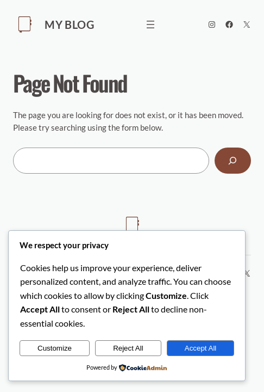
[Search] (233, 161)
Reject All (128, 348)
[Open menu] (150, 24)
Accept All (201, 348)
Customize (54, 348)
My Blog (69, 24)
